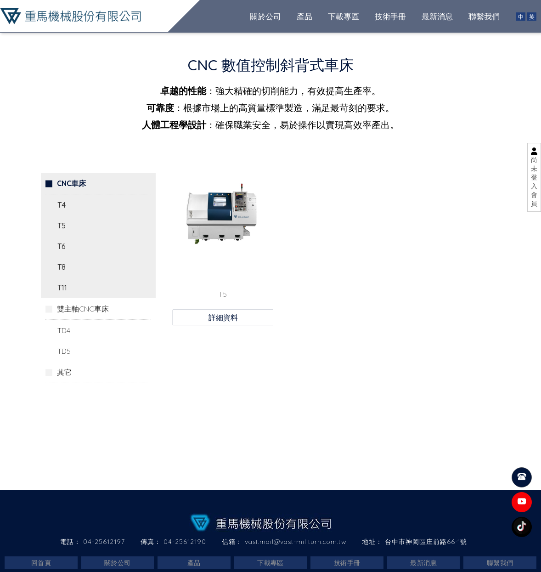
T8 (61, 266)
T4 (61, 204)
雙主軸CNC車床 (83, 308)
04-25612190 (184, 541)
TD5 (64, 350)
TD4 (63, 329)
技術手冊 (347, 563)
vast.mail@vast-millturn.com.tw (295, 541)
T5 (61, 225)
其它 (64, 371)
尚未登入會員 (534, 182)
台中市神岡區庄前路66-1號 (426, 541)
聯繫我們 (500, 563)
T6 (61, 245)
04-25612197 (104, 541)
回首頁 (41, 563)
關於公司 (117, 563)
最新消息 (423, 563)
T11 (62, 287)
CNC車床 (71, 182)
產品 (193, 563)
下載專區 (270, 563)
